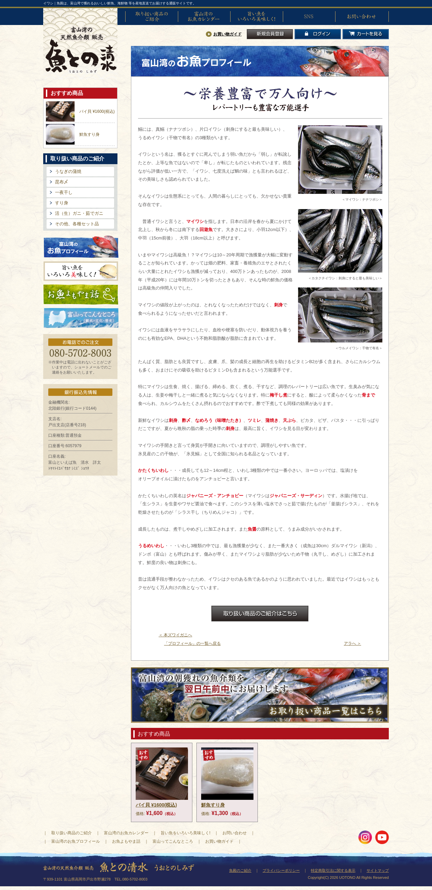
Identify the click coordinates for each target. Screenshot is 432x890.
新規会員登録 (270, 34)
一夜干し (64, 192)
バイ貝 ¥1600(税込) (97, 111)
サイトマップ (378, 870)
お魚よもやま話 (80, 294)
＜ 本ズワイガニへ (175, 635)
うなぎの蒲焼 (68, 171)
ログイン (318, 34)
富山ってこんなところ (173, 841)
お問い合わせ (361, 16)
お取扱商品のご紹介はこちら (259, 613)
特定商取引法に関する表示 (333, 870)
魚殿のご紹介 (240, 870)
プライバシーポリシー (281, 870)
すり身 (61, 202)
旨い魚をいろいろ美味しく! (256, 16)
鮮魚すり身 (89, 134)
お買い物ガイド (227, 34)
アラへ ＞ (352, 643)
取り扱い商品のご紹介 (151, 16)
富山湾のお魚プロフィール (81, 246)
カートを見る (366, 34)
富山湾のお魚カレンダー (204, 16)
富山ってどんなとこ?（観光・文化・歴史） (81, 318)
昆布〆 (61, 181)
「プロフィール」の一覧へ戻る (192, 643)
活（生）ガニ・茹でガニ (79, 213)
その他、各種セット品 (77, 223)
